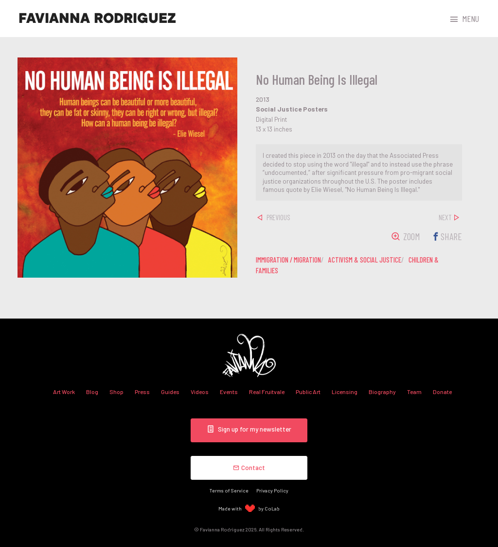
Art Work (64, 391)
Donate (442, 391)
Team (414, 391)
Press (142, 391)
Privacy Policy (272, 490)
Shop (116, 391)
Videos (200, 391)
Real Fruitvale (267, 391)
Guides (170, 391)
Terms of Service (229, 490)
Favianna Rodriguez (97, 18)
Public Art (308, 391)
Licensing (344, 391)
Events (229, 391)
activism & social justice (364, 259)
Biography (382, 391)
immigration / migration (288, 259)
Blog (92, 391)
